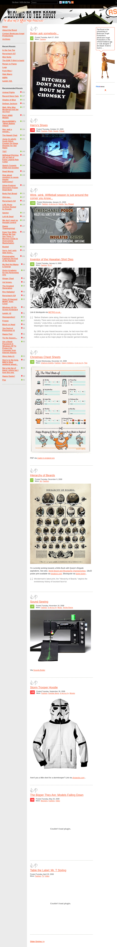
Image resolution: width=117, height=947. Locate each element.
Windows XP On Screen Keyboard (10, 308)
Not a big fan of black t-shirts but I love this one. (10, 370)
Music (59, 607)
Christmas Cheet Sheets (45, 357)
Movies (72, 693)
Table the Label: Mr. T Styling (48, 870)
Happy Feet (7, 334)
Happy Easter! (8, 376)
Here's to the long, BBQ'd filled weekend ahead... (10, 362)
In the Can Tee (8, 50)
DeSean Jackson (9, 104)
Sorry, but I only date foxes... (9, 251)
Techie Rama (68, 607)
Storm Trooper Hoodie (44, 687)
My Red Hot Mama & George (10, 265)
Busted (5, 247)
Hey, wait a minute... (7, 130)
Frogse (5, 321)
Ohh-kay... (6, 197)
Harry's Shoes (39, 125)
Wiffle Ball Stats (25, 2)
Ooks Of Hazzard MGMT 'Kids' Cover (9, 301)
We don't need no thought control (10, 221)
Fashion (43, 39)
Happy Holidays (68, 363)
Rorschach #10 (9, 201)
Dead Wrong (7, 171)
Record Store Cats (10, 96)
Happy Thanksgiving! (8, 227)
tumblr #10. (7, 81)
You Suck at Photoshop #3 (8, 329)
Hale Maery (7, 74)
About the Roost (9, 30)
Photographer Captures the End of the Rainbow (10, 258)
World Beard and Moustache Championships (67, 571)
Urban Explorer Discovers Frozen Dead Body (10, 187)
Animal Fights (8, 92)
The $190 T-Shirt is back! (13, 60)
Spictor (5, 213)
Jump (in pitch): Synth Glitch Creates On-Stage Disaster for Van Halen (10, 143)
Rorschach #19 (9, 296)
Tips (85, 363)
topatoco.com (56, 574)
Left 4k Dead (7, 217)
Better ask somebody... (44, 33)
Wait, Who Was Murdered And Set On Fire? (10, 109)
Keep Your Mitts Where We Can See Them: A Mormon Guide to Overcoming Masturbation (10, 237)
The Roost (15, 2)
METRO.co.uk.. (54, 312)
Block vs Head (8, 324)
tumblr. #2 (6, 313)
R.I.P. (50, 265)
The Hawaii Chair (9, 135)
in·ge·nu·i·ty (53, 204)
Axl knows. (7, 282)
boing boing (80, 574)
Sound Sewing (39, 601)
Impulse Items (53, 693)
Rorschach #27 (9, 54)
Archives (6, 39)
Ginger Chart (8, 278)
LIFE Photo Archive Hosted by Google (9, 207)
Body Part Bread (9, 193)
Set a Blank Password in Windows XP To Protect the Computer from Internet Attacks (9, 347)
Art (41, 481)
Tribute (61, 131)
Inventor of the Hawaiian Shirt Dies (51, 259)
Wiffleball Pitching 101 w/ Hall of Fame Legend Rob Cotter (10, 158)
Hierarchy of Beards (42, 475)
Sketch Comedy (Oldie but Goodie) (10, 166)
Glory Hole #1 (8, 356)
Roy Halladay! (8, 292)
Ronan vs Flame (9, 64)
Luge (4, 67)
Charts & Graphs (47, 363)
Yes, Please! (69, 204)
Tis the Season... (9, 338)
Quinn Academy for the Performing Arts (10, 272)
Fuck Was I (7, 71)
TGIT (4, 151)
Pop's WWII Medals (7, 116)
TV (43, 876)
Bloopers (44, 801)
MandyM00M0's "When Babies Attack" (9, 123)
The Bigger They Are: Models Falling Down (56, 795)
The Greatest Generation (8, 287)
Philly (50, 131)
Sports (55, 131)
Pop (4, 380)
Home (4, 27)
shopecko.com (78, 778)
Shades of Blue (9, 100)
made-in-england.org (46, 458)
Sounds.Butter (39, 670)
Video (58, 801)
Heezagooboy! (8, 317)
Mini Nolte (6, 57)
